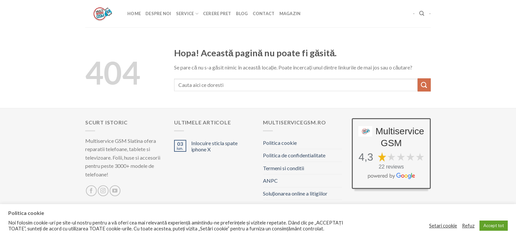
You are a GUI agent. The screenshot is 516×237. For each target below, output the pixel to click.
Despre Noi (158, 13)
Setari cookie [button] (443, 225)
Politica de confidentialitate (294, 155)
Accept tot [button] (493, 225)
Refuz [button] (468, 225)
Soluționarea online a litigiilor (295, 193)
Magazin (290, 13)
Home (134, 13)
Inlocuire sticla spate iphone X (214, 146)
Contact (264, 13)
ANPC (270, 180)
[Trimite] (424, 84)
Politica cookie (280, 143)
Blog (242, 13)
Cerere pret (217, 13)
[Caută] (421, 13)
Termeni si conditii (283, 168)
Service (187, 14)
